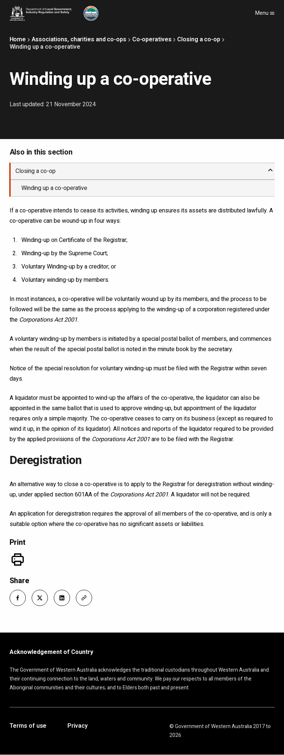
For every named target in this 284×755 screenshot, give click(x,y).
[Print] (18, 559)
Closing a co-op (198, 39)
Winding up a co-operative (54, 188)
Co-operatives (152, 39)
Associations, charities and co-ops (79, 39)
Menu (265, 13)
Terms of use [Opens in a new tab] (28, 726)
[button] (18, 598)
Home (18, 39)
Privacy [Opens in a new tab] (77, 726)
